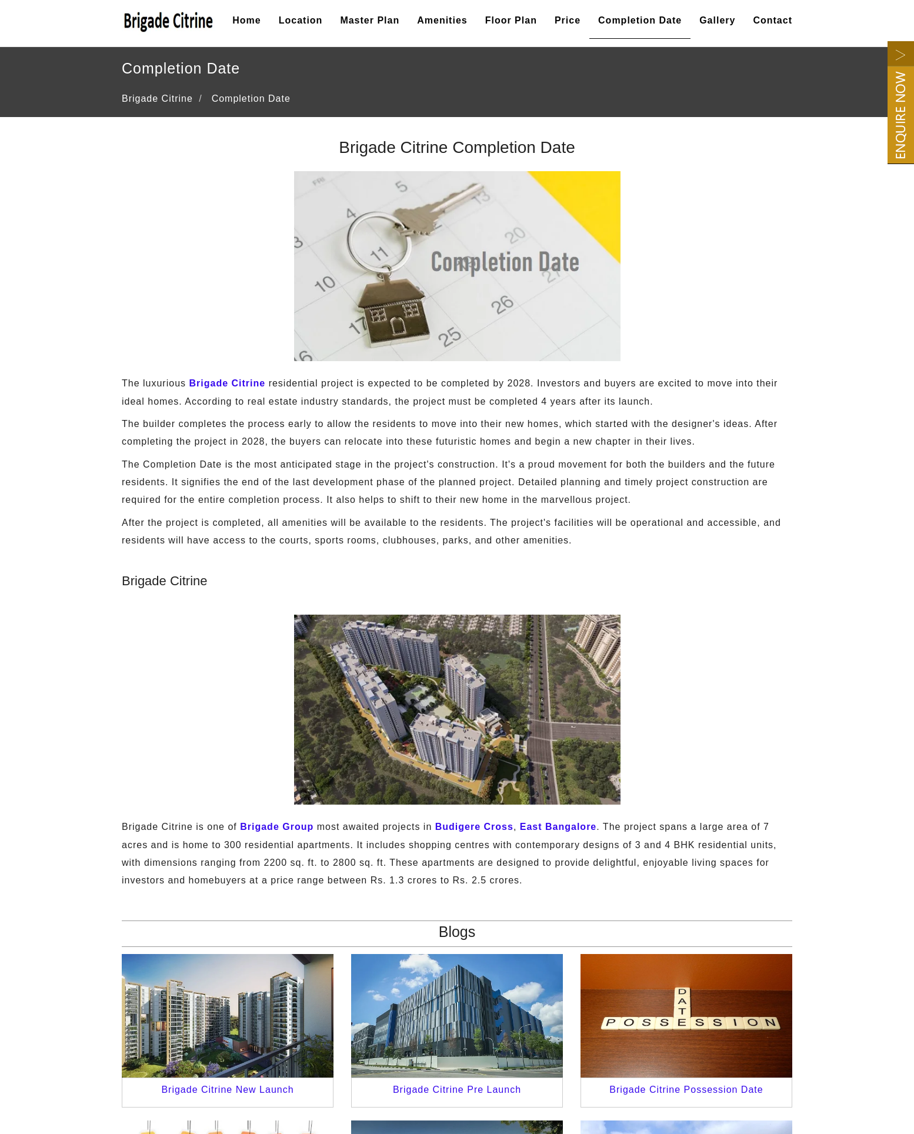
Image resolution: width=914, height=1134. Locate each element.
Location (301, 20)
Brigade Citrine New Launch (227, 1090)
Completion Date (640, 20)
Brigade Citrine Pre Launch (457, 1090)
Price (568, 20)
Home (246, 20)
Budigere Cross (474, 827)
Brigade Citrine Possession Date (686, 1090)
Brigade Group (276, 827)
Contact (772, 20)
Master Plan (369, 20)
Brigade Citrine (227, 383)
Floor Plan (511, 20)
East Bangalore (558, 827)
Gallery (717, 20)
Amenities (442, 20)
